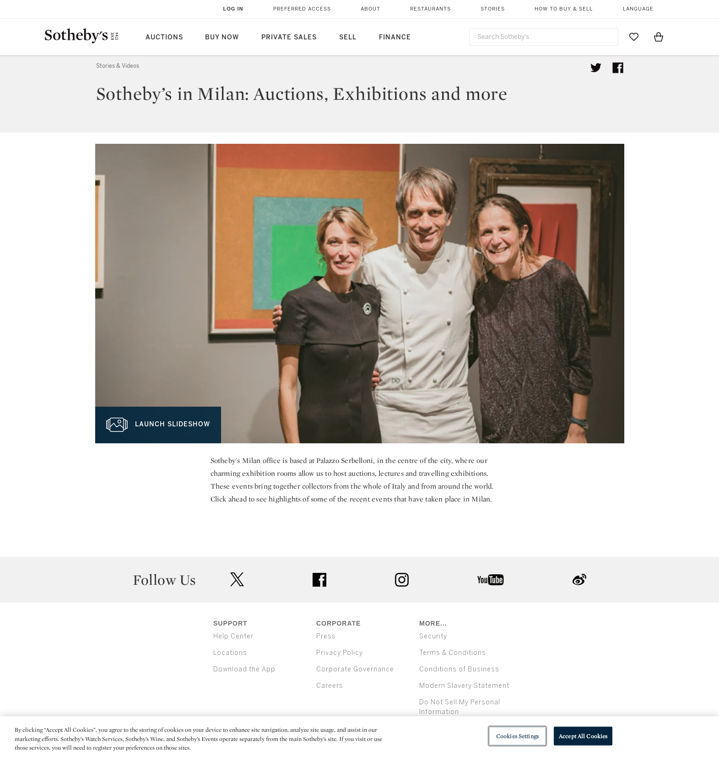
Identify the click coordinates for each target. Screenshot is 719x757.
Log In (233, 8)
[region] (359, 736)
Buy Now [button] (222, 37)
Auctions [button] (164, 37)
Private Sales (289, 37)
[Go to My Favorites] (633, 36)
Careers (329, 686)
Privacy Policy (339, 653)
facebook (319, 580)
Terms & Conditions (452, 653)
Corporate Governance (355, 669)
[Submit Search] (607, 36)
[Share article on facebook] (617, 67)
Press (326, 636)
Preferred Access (302, 9)
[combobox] (543, 37)
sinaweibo (579, 579)
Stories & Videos (117, 66)
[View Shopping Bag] (658, 36)
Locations (230, 653)
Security (433, 636)
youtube (490, 579)
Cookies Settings (517, 736)
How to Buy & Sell (564, 9)
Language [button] (638, 9)
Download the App (244, 669)
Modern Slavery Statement (464, 686)
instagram (402, 580)
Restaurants (430, 9)
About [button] (370, 9)
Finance (395, 37)
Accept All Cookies (583, 736)
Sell (348, 37)
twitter (237, 579)
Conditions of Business (459, 669)
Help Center (233, 636)
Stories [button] (493, 9)
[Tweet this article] (595, 67)
